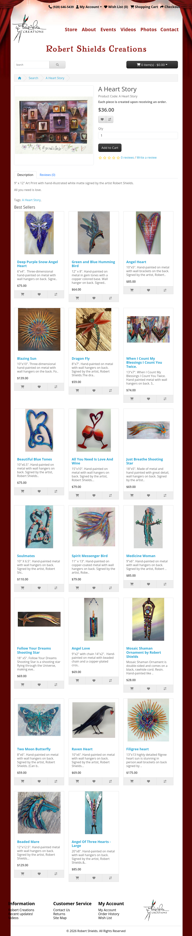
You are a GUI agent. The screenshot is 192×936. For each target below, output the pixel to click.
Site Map (60, 918)
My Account (107, 910)
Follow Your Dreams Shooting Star (34, 650)
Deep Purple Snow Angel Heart (37, 264)
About (89, 29)
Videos (128, 29)
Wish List (105, 918)
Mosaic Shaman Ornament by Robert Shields (143, 652)
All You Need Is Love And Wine (92, 461)
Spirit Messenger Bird (90, 556)
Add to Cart (109, 147)
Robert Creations (21, 910)
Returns (59, 914)
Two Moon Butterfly (33, 749)
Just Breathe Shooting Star (144, 461)
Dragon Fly (81, 358)
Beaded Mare (28, 841)
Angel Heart (136, 262)
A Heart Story (55, 78)
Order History (108, 914)
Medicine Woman (140, 556)
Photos (148, 29)
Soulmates (26, 556)
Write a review (147, 157)
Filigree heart (137, 749)
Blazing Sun (26, 358)
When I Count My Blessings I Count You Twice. (144, 362)
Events (108, 29)
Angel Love (81, 648)
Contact (169, 29)
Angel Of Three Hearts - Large (91, 843)
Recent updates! (20, 914)
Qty (100, 128)
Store (71, 29)
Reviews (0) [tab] (47, 175)
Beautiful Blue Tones (34, 459)
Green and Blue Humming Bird (93, 264)
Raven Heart (82, 749)
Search (33, 78)
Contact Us (61, 910)
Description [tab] (25, 175)
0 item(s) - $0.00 (151, 65)
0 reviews (127, 157)
